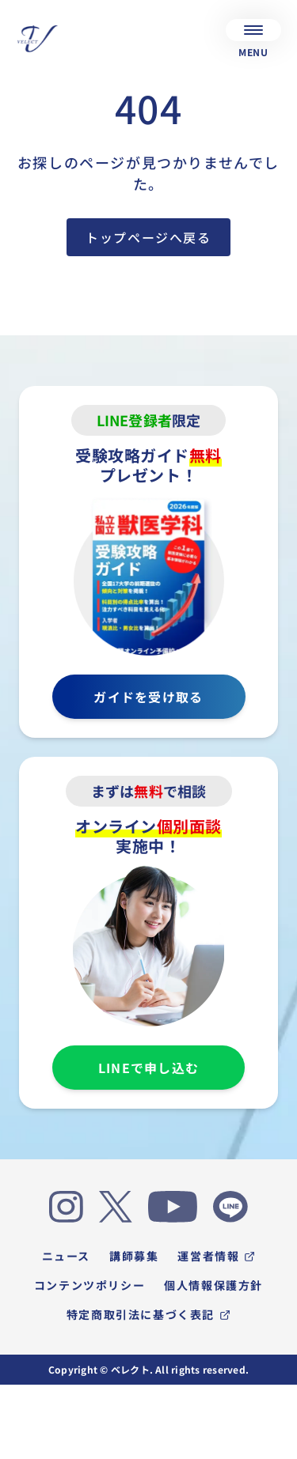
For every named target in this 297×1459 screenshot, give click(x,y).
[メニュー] (253, 30)
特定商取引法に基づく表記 (148, 1314)
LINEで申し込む (148, 1067)
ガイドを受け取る (148, 696)
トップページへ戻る (148, 237)
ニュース (66, 1256)
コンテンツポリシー (89, 1285)
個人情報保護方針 (213, 1285)
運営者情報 (216, 1256)
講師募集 (133, 1256)
